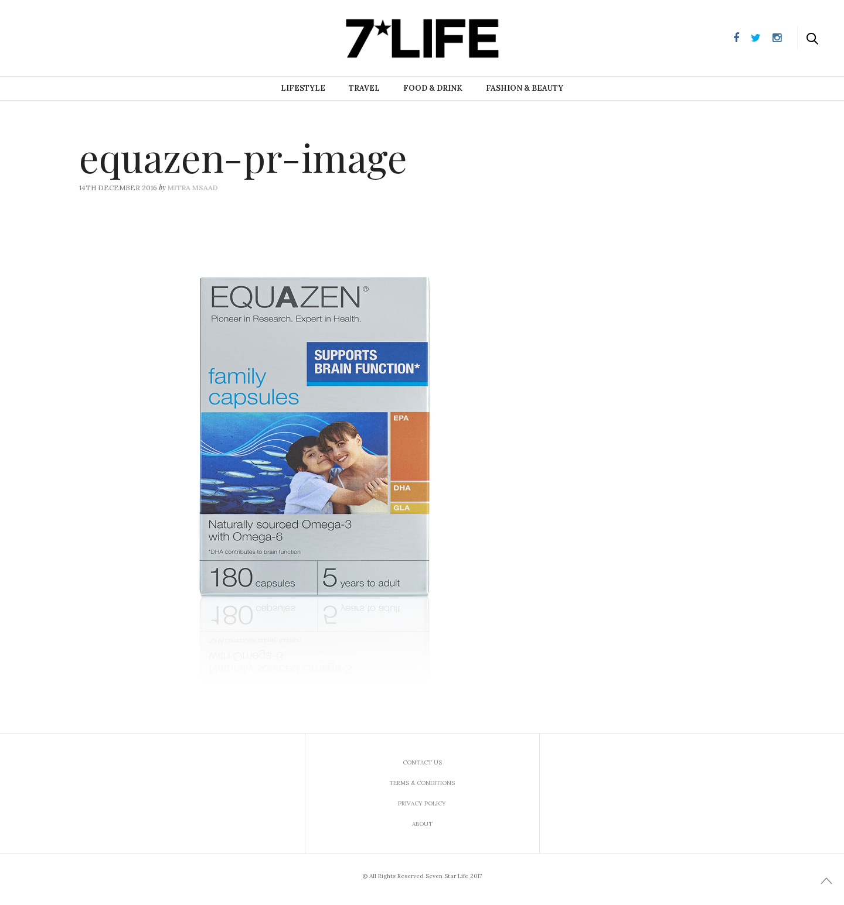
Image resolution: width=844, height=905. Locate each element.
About (422, 824)
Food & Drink (432, 88)
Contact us (422, 762)
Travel (364, 88)
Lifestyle (303, 88)
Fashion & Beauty (524, 88)
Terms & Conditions (422, 783)
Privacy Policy (422, 803)
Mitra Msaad (193, 187)
